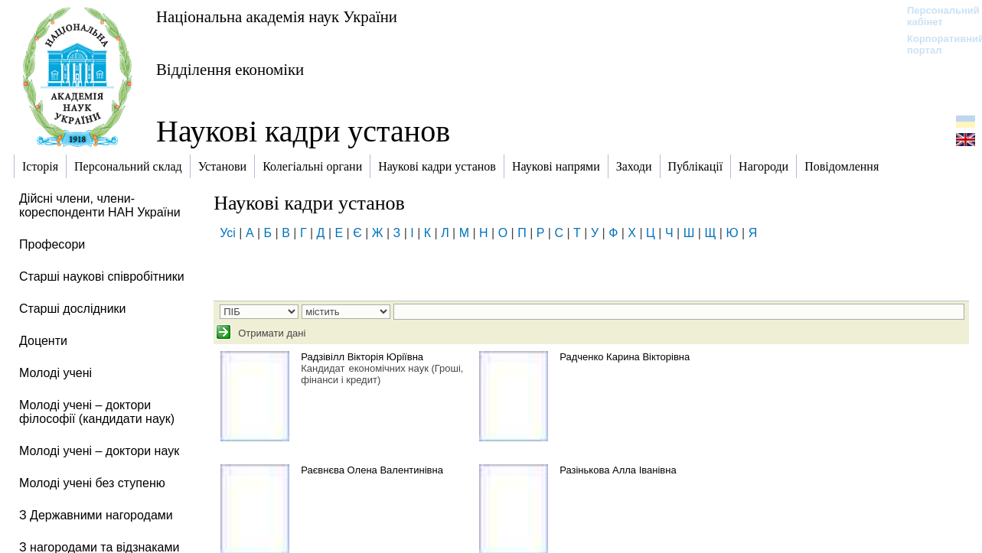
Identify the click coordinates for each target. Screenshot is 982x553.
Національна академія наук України (276, 16)
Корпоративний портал (935, 44)
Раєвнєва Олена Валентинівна (372, 470)
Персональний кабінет (935, 16)
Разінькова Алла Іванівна (618, 470)
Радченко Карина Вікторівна (625, 357)
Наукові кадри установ (303, 131)
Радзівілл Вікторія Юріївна (362, 357)
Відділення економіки (230, 69)
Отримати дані (271, 333)
